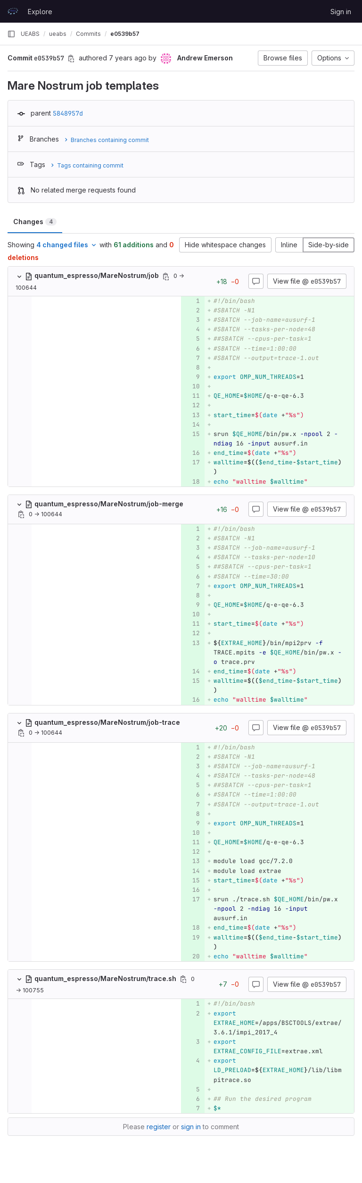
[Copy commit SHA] (71, 58)
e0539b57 (125, 33)
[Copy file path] (166, 276)
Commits (88, 33)
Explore (40, 12)
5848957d (68, 113)
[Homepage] (12, 11)
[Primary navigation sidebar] (11, 34)
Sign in (340, 12)
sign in (191, 1127)
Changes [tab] (35, 222)
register (159, 1127)
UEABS (30, 33)
